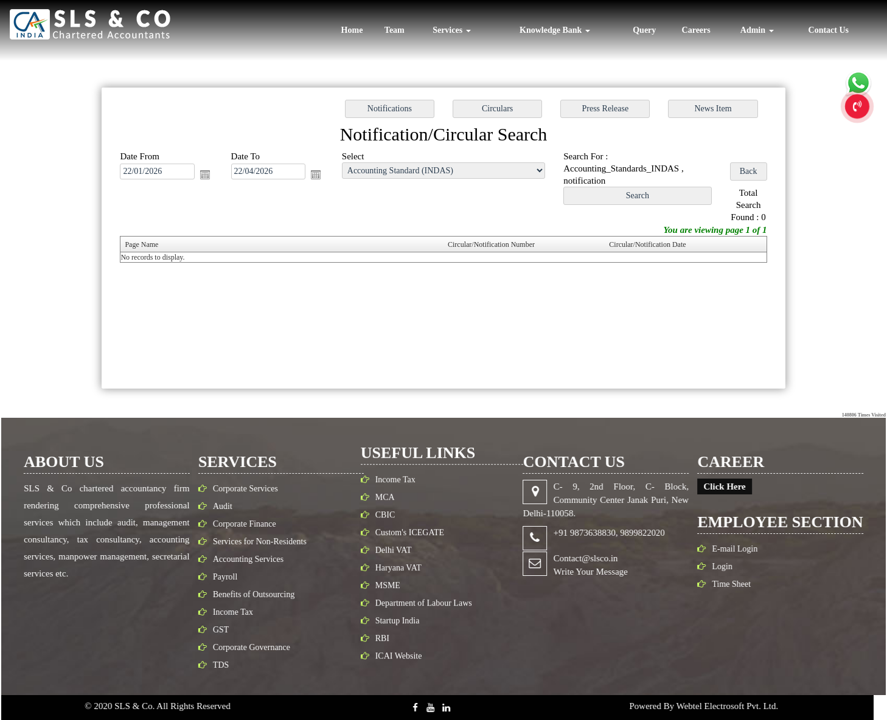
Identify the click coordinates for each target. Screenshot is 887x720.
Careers (696, 30)
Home (352, 30)
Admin (757, 30)
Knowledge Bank (555, 30)
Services (451, 30)
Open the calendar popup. (213, 176)
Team (394, 30)
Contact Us (829, 30)
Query (644, 30)
